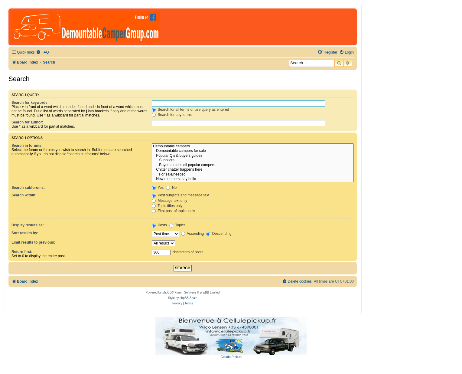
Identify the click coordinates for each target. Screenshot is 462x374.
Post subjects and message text (180, 195)
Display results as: (27, 225)
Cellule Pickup (231, 357)
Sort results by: (24, 233)
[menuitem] (42, 52)
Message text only (169, 200)
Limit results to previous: (33, 242)
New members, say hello (252, 179)
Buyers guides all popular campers (252, 165)
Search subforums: (28, 187)
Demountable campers (252, 146)
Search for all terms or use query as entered (190, 109)
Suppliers (252, 160)
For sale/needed (252, 174)
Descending (218, 233)
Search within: (24, 195)
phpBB (166, 292)
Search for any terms (172, 115)
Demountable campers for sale (252, 151)
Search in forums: (27, 145)
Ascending (192, 233)
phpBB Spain (188, 298)
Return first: (21, 252)
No (171, 187)
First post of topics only (173, 211)
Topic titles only (167, 206)
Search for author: (27, 122)
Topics (177, 225)
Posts (159, 225)
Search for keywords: (30, 102)
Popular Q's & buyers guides (252, 155)
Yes (158, 187)
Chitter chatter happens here (252, 169)
